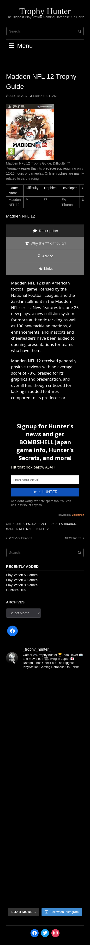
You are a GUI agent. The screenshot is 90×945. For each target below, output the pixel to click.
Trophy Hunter (45, 11)
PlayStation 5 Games (22, 575)
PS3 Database (36, 524)
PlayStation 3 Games (22, 585)
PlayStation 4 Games (22, 580)
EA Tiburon (67, 524)
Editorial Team (44, 96)
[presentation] (45, 230)
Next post (73, 538)
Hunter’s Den (16, 590)
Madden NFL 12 (37, 529)
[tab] (45, 230)
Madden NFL (15, 529)
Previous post (20, 538)
